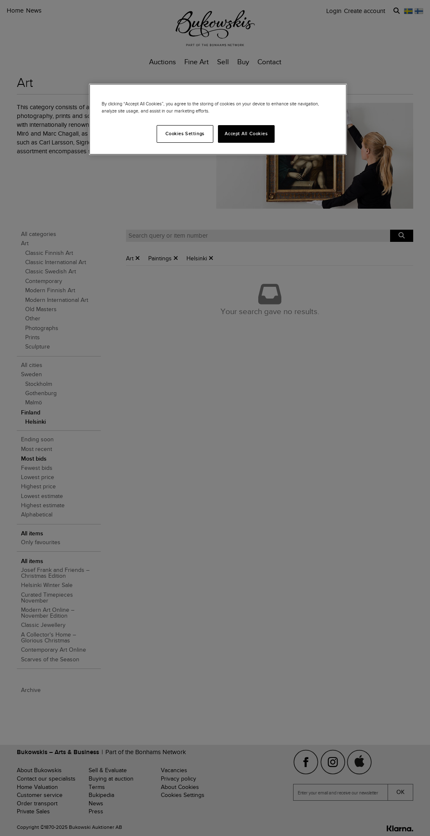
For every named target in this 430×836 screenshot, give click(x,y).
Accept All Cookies (246, 133)
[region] (218, 119)
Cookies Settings (185, 133)
